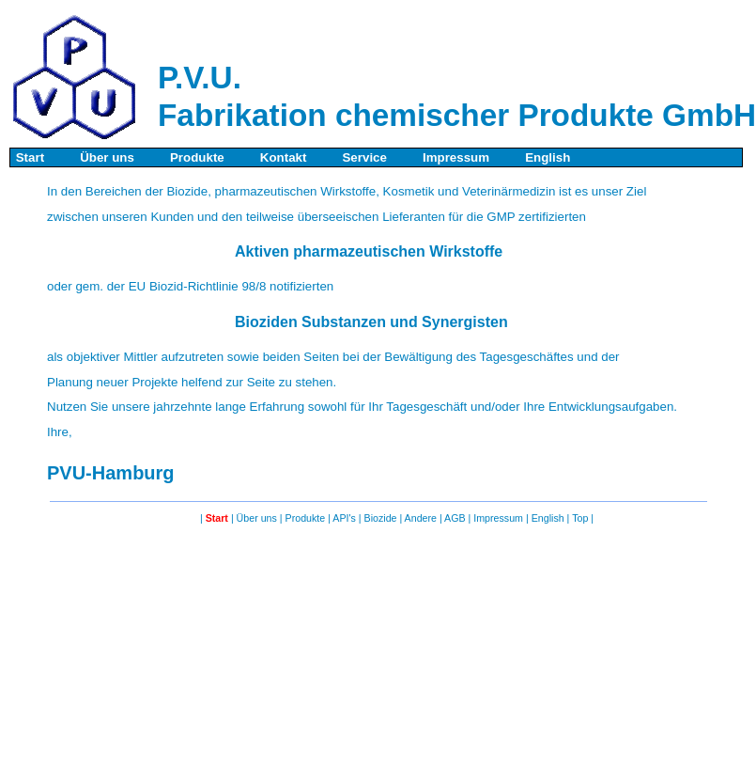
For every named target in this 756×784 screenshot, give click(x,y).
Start (28, 157)
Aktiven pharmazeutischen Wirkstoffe (368, 251)
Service (363, 157)
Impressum (454, 157)
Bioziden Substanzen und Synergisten (371, 322)
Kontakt (281, 157)
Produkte (195, 157)
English (549, 157)
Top (581, 518)
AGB (456, 518)
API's (345, 518)
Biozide (382, 518)
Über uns (104, 157)
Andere (422, 518)
